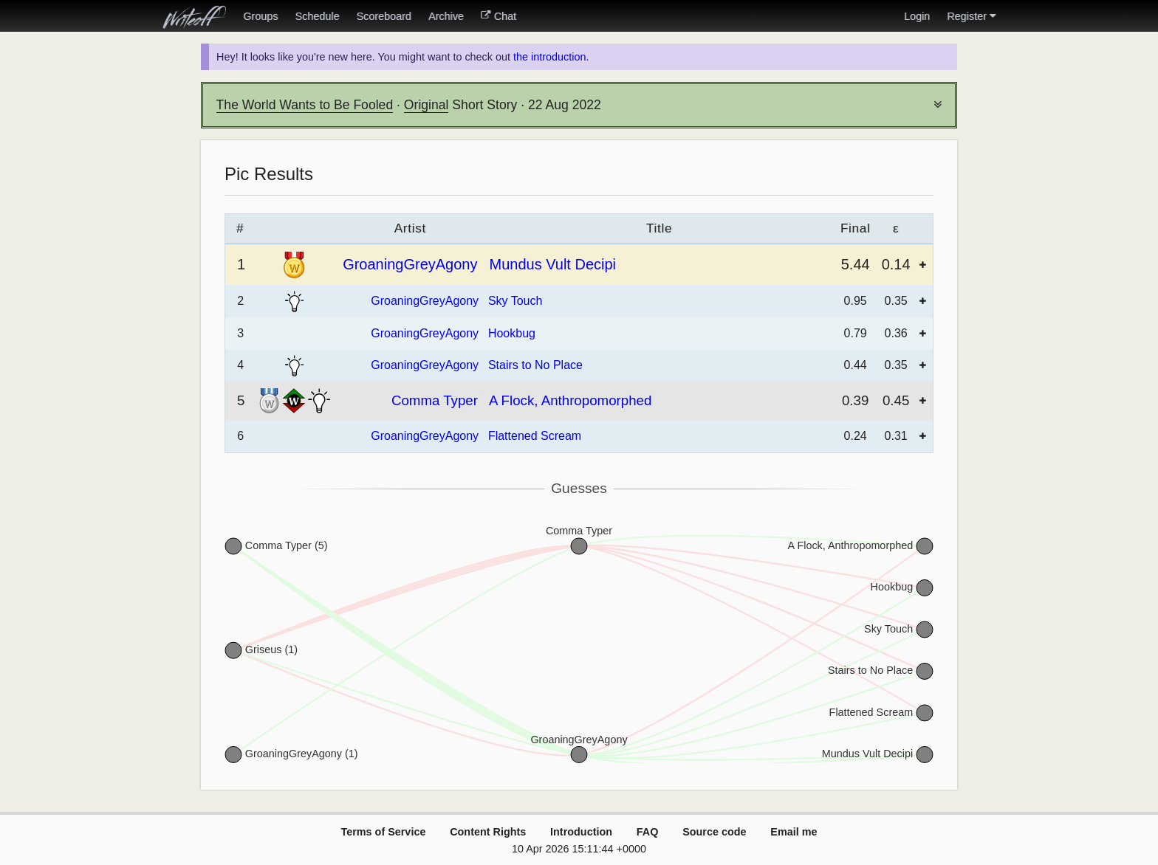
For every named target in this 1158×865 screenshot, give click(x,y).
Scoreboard (383, 16)
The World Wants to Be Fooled (305, 104)
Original (426, 104)
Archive (446, 16)
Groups (260, 16)
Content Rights (488, 832)
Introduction (581, 832)
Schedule (317, 16)
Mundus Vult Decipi (552, 264)
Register (971, 16)
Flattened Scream (534, 436)
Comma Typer (434, 400)
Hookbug (511, 333)
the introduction (549, 57)
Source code (714, 832)
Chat (498, 16)
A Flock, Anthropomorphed (570, 400)
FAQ (648, 832)
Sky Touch (515, 300)
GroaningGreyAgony (410, 264)
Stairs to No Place (535, 365)
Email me (793, 832)
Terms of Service (382, 832)
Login (917, 16)
